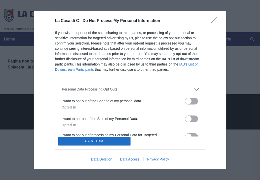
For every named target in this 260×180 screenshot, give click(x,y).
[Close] (216, 21)
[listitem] (130, 89)
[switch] (191, 101)
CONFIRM (94, 141)
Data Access (130, 159)
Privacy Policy (158, 159)
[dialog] (130, 90)
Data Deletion (101, 159)
